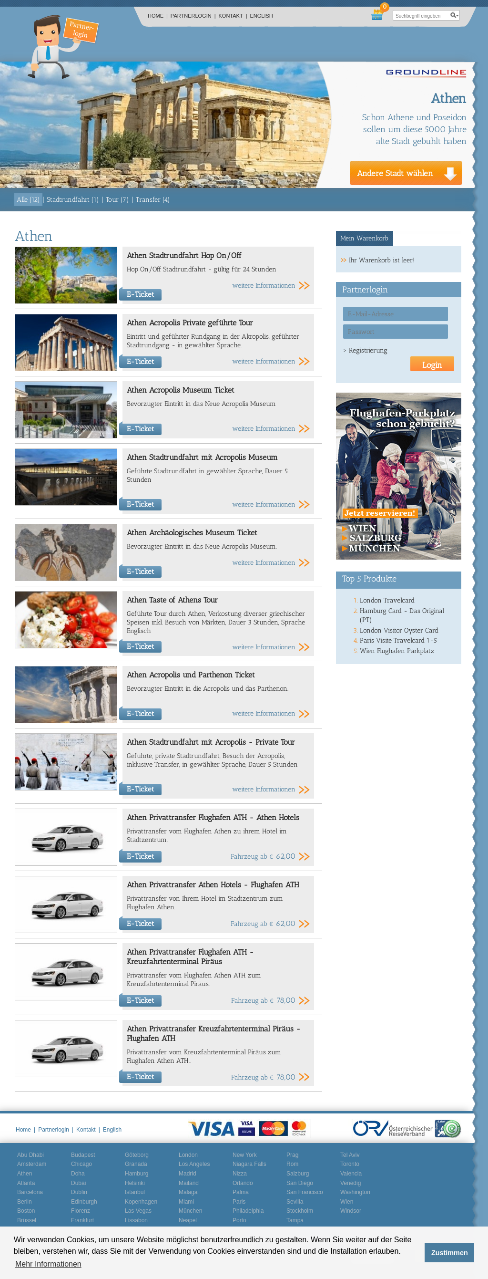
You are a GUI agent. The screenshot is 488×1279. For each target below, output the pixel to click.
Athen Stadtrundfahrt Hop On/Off (184, 255)
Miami (186, 1201)
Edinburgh (84, 1201)
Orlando (243, 1183)
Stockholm (299, 1210)
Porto (239, 1220)
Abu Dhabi (30, 1155)
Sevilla (294, 1201)
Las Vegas (138, 1210)
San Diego (299, 1183)
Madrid (187, 1173)
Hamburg (136, 1173)
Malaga (188, 1192)
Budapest (83, 1155)
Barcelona (30, 1192)
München (190, 1210)
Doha (78, 1173)
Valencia (351, 1173)
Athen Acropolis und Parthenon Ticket (191, 674)
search (454, 15)
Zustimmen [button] (449, 1253)
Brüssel (26, 1220)
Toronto (349, 1164)
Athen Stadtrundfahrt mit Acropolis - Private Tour (211, 742)
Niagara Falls (249, 1164)
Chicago (81, 1164)
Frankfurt (82, 1220)
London (188, 1155)
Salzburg (297, 1173)
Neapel (188, 1220)
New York (245, 1155)
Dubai (78, 1183)
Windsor (350, 1210)
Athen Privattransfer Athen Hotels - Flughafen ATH (213, 884)
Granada (136, 1164)
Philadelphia (248, 1210)
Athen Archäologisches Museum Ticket (192, 532)
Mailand (189, 1183)
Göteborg (137, 1155)
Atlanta (26, 1183)
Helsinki (135, 1183)
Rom (292, 1164)
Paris (239, 1201)
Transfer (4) (153, 200)
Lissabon (136, 1220)
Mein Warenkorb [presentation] (364, 238)
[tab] (365, 238)
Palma (241, 1192)
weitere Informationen (263, 285)
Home (158, 16)
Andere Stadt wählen (395, 173)
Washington (355, 1192)
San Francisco (304, 1192)
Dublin (79, 1192)
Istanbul (135, 1192)
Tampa (295, 1220)
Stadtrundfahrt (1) (73, 200)
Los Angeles (194, 1164)
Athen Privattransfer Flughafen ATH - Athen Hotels (213, 817)
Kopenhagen (141, 1201)
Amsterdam (31, 1164)
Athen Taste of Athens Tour (172, 599)
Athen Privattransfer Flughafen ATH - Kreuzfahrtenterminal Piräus (190, 956)
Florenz (80, 1210)
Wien (346, 1201)
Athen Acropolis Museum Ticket (180, 390)
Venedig (350, 1183)
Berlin (24, 1201)
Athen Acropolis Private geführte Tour (190, 322)
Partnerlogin (193, 16)
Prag (292, 1155)
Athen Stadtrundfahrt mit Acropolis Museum (202, 457)
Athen (24, 1173)
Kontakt (233, 16)
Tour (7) (117, 200)
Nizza (240, 1173)
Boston (26, 1210)
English (261, 16)
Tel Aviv (349, 1155)
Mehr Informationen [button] (48, 1264)
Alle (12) (28, 200)
